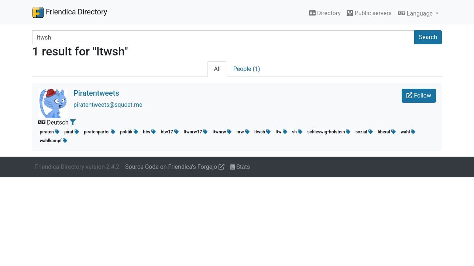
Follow (418, 95)
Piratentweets (96, 93)
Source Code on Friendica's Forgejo (174, 166)
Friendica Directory (69, 12)
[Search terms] (223, 37)
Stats (240, 166)
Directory (325, 13)
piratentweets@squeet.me (107, 104)
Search (428, 37)
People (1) (246, 68)
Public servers (369, 13)
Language (416, 13)
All (217, 68)
